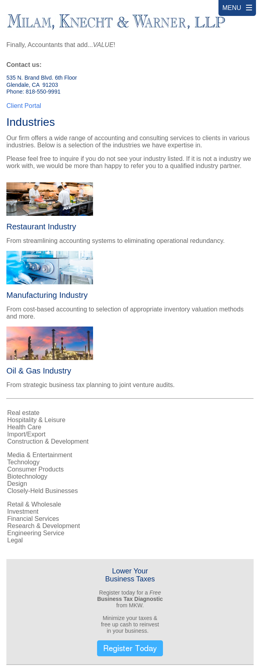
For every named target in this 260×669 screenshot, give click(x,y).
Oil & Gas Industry (38, 370)
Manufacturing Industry (46, 295)
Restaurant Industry (41, 226)
